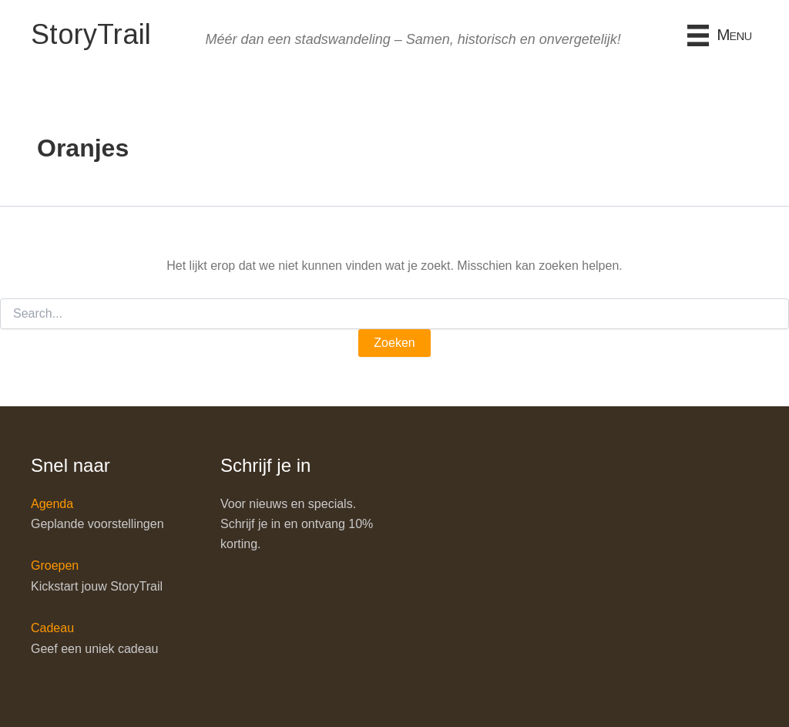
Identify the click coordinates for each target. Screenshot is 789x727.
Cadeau (52, 627)
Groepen (55, 565)
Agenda (52, 503)
